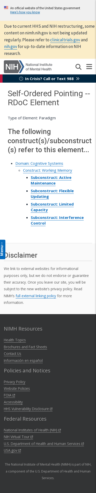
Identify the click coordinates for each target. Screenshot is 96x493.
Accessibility (13, 402)
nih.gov (10, 46)
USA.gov (12, 450)
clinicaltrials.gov (65, 40)
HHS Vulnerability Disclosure (28, 408)
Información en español (23, 360)
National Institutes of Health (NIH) (32, 430)
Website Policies (17, 388)
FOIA (9, 395)
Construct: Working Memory (47, 170)
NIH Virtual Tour (18, 436)
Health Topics (15, 339)
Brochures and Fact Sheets (25, 346)
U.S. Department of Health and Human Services (44, 443)
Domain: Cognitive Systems (39, 163)
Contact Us (12, 353)
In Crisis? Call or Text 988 (49, 78)
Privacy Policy (14, 381)
